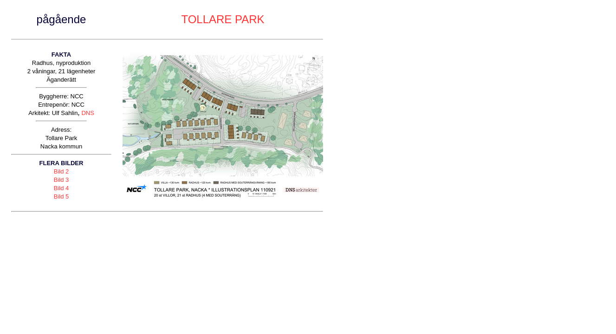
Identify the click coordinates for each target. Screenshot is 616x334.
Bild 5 (61, 196)
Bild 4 (61, 188)
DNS (87, 112)
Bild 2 (61, 171)
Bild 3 (61, 179)
